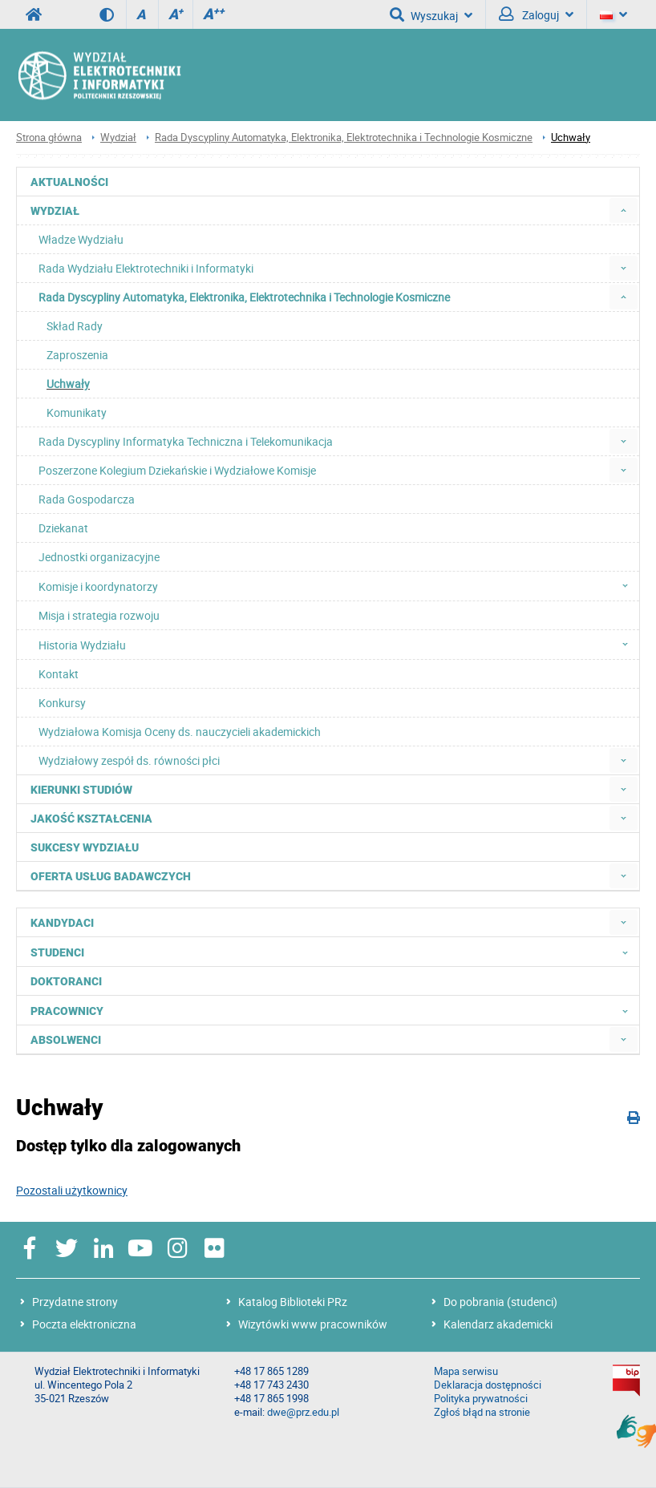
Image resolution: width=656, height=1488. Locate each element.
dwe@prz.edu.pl (303, 1412)
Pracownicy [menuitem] (334, 1010)
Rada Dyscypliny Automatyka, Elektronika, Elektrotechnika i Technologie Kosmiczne (343, 137)
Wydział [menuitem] (54, 210)
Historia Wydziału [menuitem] (338, 644)
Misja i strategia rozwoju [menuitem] (99, 615)
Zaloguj (536, 14)
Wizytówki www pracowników (312, 1324)
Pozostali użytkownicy (72, 1190)
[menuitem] (623, 210)
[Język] (613, 14)
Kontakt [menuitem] (58, 673)
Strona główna (49, 137)
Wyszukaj (431, 14)
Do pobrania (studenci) (500, 1301)
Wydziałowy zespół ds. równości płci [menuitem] (129, 760)
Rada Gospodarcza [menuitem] (86, 499)
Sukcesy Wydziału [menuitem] (84, 847)
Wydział (118, 137)
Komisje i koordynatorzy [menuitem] (338, 586)
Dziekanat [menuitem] (63, 528)
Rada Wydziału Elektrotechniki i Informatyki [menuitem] (145, 268)
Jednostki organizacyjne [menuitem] (99, 556)
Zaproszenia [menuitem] (77, 354)
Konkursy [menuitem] (62, 702)
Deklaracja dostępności (487, 1385)
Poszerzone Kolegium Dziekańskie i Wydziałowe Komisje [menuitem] (177, 470)
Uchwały (570, 137)
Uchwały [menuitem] (68, 383)
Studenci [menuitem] (334, 951)
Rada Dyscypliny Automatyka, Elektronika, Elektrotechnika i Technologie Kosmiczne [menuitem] (244, 297)
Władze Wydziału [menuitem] (81, 239)
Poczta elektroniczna (84, 1324)
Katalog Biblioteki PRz (292, 1301)
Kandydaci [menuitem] (62, 922)
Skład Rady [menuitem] (75, 326)
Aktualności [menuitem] (69, 182)
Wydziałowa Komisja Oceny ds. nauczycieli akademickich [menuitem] (179, 731)
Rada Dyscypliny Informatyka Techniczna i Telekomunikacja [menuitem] (185, 441)
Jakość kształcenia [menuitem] (91, 818)
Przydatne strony (75, 1301)
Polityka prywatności (481, 1398)
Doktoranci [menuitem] (66, 981)
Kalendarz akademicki (498, 1324)
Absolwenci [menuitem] (65, 1039)
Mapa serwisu (466, 1371)
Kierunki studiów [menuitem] (81, 789)
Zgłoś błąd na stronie (482, 1412)
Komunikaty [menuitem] (77, 412)
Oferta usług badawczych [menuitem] (110, 876)
